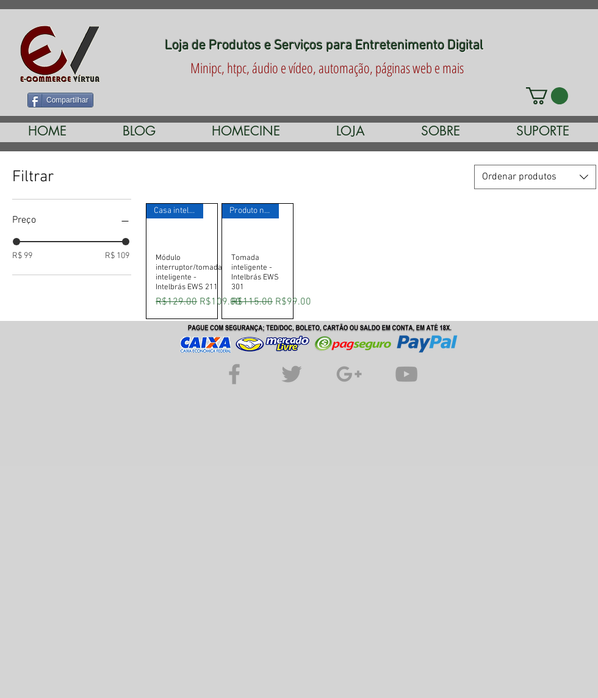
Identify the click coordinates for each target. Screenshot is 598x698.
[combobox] (535, 177)
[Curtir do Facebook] (221, 99)
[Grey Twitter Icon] (291, 374)
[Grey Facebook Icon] (234, 374)
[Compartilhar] (60, 100)
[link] (547, 95)
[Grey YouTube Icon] (406, 374)
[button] (246, 131)
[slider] (16, 241)
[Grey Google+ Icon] (349, 374)
